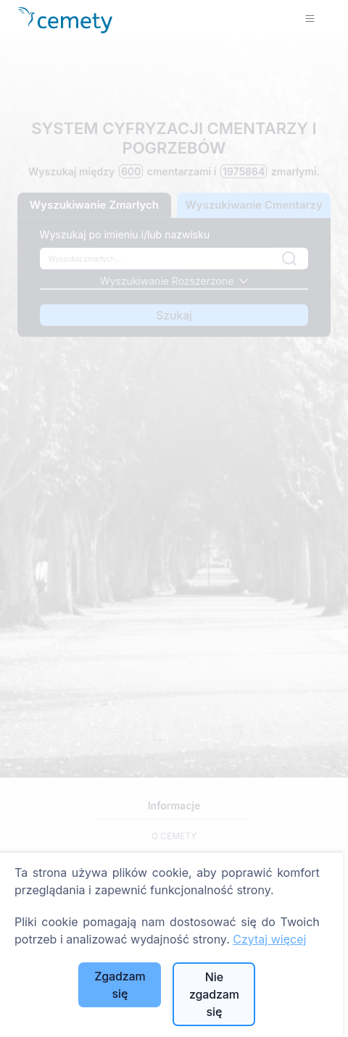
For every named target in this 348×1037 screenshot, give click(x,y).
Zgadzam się (119, 985)
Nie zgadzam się (214, 994)
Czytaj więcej (269, 939)
